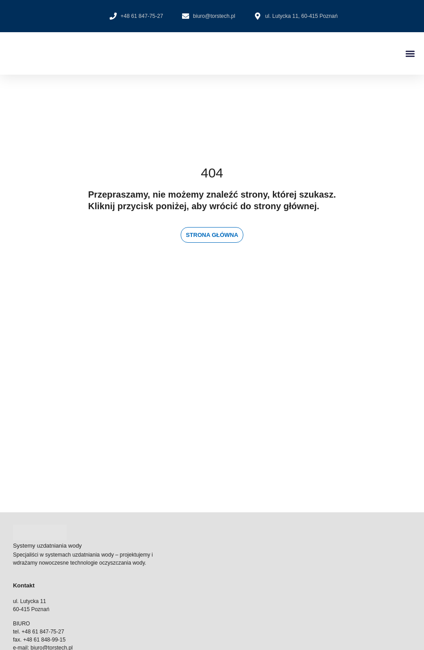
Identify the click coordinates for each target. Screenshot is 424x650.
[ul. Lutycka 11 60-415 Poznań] (212, 434)
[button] (410, 53)
